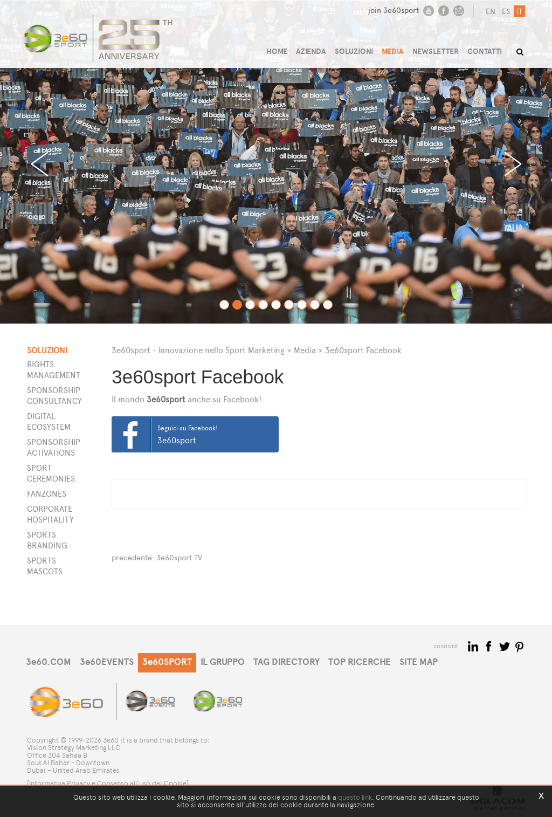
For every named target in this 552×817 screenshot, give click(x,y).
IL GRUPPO (223, 662)
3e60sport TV (179, 557)
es (506, 11)
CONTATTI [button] (484, 51)
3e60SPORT (167, 662)
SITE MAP (418, 662)
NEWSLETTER (435, 51)
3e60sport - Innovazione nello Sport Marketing (198, 350)
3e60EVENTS (107, 662)
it (519, 11)
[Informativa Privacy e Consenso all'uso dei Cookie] (108, 783)
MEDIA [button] (393, 51)
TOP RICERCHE (359, 662)
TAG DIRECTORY (286, 662)
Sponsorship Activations (53, 447)
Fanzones (46, 494)
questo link (355, 797)
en (490, 11)
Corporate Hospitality (50, 514)
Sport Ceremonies (51, 473)
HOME (276, 51)
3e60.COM (48, 662)
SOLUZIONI (354, 51)
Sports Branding (47, 540)
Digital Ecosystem (49, 421)
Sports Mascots (45, 565)
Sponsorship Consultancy (54, 395)
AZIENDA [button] (311, 51)
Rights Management (53, 369)
